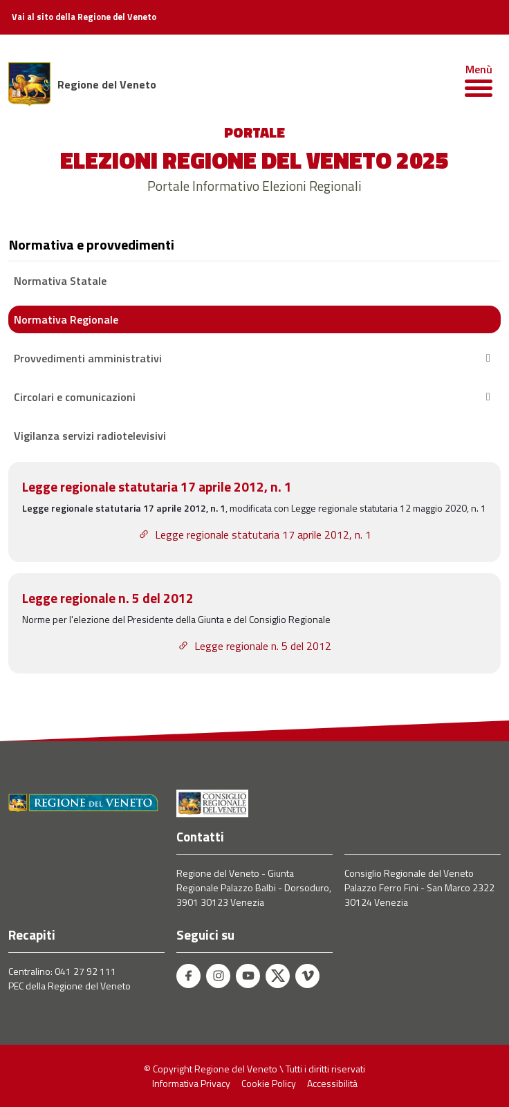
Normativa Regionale (66, 319)
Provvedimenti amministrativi (254, 358)
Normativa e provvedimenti (91, 244)
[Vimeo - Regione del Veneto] (307, 976)
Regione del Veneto (106, 84)
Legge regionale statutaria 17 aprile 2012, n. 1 (254, 534)
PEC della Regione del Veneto (69, 985)
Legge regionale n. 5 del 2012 (254, 646)
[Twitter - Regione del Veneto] (278, 976)
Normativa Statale (60, 280)
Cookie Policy (268, 1083)
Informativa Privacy (191, 1083)
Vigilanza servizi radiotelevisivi (90, 435)
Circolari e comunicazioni (254, 397)
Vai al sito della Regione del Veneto (84, 17)
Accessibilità (332, 1083)
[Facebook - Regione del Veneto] (188, 976)
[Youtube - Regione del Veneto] (248, 976)
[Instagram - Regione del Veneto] (218, 976)
